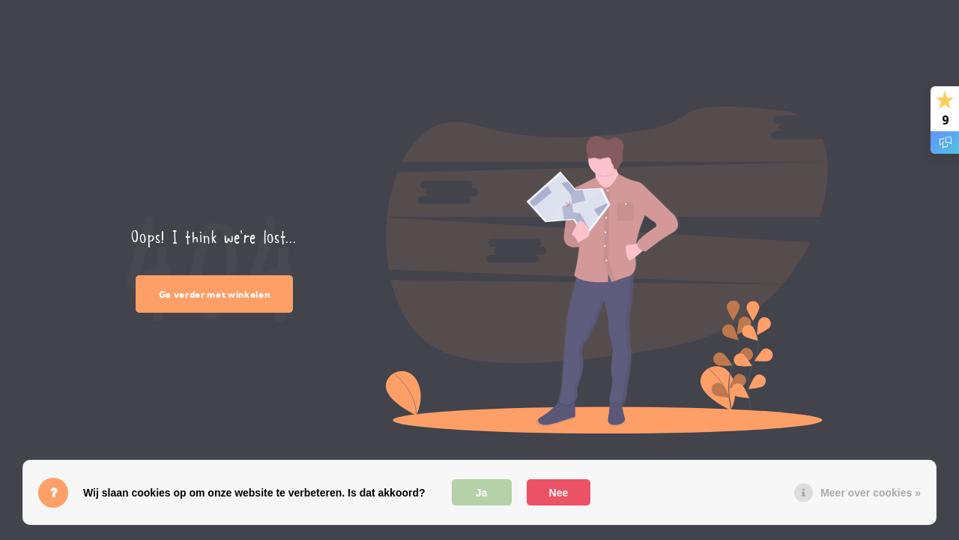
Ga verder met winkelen (214, 294)
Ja (482, 493)
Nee (559, 493)
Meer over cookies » (870, 493)
